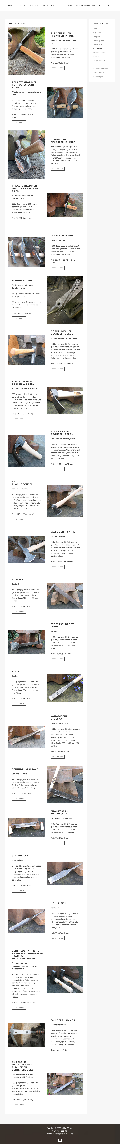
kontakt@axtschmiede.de (63, 1134)
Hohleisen (58, 903)
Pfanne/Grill (98, 64)
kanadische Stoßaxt (59, 717)
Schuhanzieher (23, 280)
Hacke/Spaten (98, 40)
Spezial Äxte (98, 44)
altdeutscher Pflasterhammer (63, 34)
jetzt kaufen (57, 68)
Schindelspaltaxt (25, 769)
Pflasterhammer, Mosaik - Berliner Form (25, 188)
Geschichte (34, 5)
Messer (96, 56)
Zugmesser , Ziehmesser (59, 812)
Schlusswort (66, 5)
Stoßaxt (18, 579)
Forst (95, 29)
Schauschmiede (99, 72)
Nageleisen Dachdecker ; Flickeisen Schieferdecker (23, 1066)
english (109, 5)
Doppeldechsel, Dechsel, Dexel (62, 332)
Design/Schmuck (99, 60)
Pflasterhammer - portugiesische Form (25, 85)
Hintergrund (49, 5)
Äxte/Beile (97, 33)
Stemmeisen (20, 855)
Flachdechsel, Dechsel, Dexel (23, 382)
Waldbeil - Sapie (63, 532)
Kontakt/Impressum (85, 5)
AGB (100, 5)
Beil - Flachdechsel (22, 483)
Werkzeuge (97, 48)
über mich (21, 5)
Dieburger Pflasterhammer (63, 140)
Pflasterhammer (63, 235)
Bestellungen (98, 76)
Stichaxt (18, 671)
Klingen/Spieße (99, 52)
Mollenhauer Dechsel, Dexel (62, 432)
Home (9, 5)
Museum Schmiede (100, 68)
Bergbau (96, 37)
